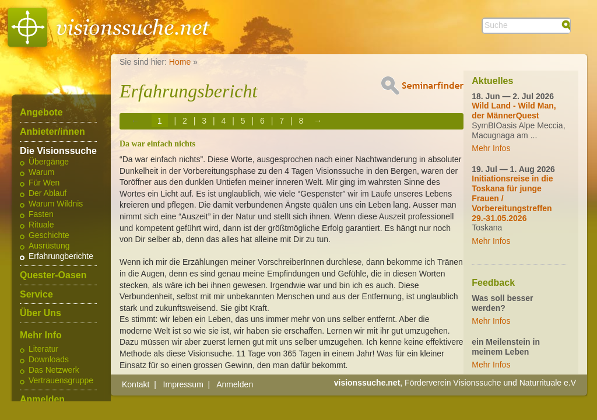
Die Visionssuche (58, 151)
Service (36, 294)
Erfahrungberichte (61, 257)
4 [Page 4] (224, 120)
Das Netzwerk (54, 370)
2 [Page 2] (184, 120)
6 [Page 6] (262, 120)
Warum (41, 173)
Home (180, 61)
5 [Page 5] (243, 120)
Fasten (41, 215)
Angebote (41, 112)
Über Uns (40, 313)
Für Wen (44, 183)
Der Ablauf (47, 194)
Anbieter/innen (52, 131)
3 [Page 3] (204, 120)
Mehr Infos (491, 148)
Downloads (49, 360)
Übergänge (49, 162)
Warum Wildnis (56, 204)
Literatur (43, 349)
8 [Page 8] (300, 120)
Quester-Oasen (53, 275)
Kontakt (135, 384)
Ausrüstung (49, 246)
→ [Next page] (318, 120)
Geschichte (49, 236)
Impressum (183, 384)
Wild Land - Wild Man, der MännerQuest (514, 110)
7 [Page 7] (281, 120)
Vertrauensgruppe (61, 381)
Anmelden (42, 399)
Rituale (41, 225)
